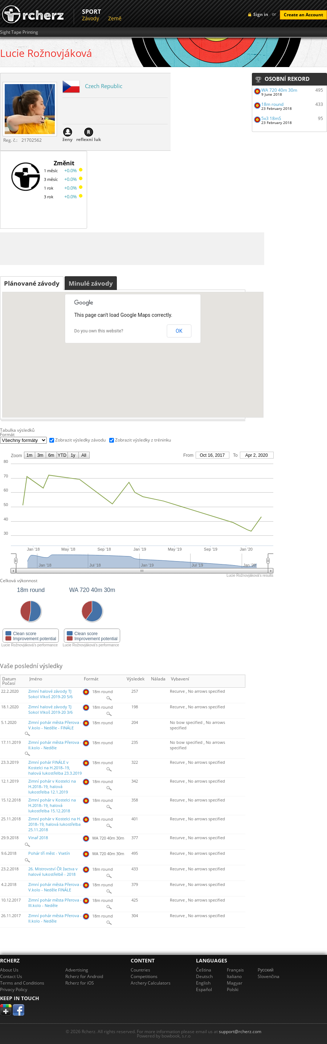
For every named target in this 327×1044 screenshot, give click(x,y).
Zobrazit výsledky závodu (80, 440)
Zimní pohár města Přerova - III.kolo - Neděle (55, 903)
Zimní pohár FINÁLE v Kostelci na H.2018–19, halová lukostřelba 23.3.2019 (55, 768)
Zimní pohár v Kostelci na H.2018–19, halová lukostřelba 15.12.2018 (52, 805)
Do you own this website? (98, 331)
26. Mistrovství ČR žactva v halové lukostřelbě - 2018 (53, 871)
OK (179, 331)
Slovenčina (268, 976)
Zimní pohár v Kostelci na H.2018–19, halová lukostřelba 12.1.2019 (52, 787)
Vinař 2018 (38, 837)
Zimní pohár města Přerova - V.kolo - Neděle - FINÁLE (55, 725)
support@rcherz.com (240, 1031)
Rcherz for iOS (79, 983)
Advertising (76, 970)
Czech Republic (103, 86)
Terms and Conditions (22, 983)
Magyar (234, 983)
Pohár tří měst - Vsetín (49, 853)
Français (235, 970)
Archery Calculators (151, 983)
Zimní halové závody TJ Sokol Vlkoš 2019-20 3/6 (50, 709)
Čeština (203, 970)
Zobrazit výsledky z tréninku (143, 440)
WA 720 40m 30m (279, 90)
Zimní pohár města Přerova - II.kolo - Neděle (55, 745)
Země (115, 18)
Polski (232, 989)
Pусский (266, 970)
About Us (9, 970)
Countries (140, 970)
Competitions (144, 976)
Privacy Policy (13, 989)
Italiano (234, 976)
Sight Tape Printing (19, 32)
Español (204, 989)
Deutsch (204, 976)
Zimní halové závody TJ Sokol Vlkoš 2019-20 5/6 (50, 694)
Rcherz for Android (84, 976)
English (203, 983)
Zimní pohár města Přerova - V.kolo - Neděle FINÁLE (55, 887)
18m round (272, 104)
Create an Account (303, 15)
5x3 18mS (271, 118)
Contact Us (11, 976)
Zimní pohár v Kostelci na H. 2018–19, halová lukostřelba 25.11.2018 (54, 824)
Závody (90, 18)
